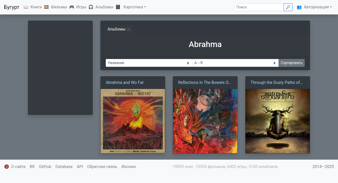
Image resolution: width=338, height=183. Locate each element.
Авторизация (316, 7)
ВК (32, 166)
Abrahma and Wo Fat (125, 82)
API (80, 166)
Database (64, 166)
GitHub (45, 166)
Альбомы (105, 7)
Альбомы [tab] (119, 29)
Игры (81, 7)
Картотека (133, 7)
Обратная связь (102, 166)
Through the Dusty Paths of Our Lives (275, 83)
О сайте (18, 166)
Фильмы (59, 7)
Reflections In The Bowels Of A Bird (204, 83)
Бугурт (11, 7)
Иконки (128, 166)
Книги (36, 7)
